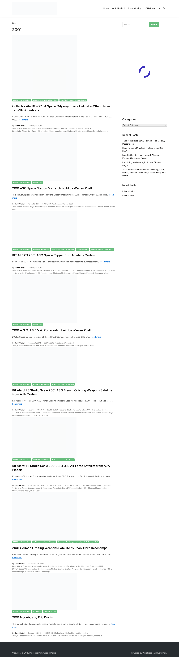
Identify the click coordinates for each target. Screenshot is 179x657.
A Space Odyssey (24, 346)
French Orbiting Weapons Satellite (75, 412)
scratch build (79, 206)
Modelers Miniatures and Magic (79, 131)
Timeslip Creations (100, 131)
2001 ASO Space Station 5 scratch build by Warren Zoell (52, 188)
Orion (95, 273)
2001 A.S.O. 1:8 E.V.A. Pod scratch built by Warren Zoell (51, 330)
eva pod (35, 346)
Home (106, 8)
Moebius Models (82, 249)
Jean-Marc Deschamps (96, 569)
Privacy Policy (134, 8)
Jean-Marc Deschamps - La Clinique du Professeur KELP (78, 542)
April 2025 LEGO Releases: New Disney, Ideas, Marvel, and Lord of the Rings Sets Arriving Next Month (144, 172)
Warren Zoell (37, 182)
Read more (23, 120)
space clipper (103, 273)
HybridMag (161, 653)
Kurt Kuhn (32, 131)
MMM (39, 131)
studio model (103, 206)
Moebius (90, 636)
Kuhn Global (19, 126)
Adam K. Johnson (27, 273)
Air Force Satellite (57, 488)
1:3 (13, 412)
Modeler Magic (48, 131)
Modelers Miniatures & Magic (42, 653)
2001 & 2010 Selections (21, 100)
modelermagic (60, 131)
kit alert (92, 412)
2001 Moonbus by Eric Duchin (33, 617)
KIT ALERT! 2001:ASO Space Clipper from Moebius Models (53, 255)
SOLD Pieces (150, 8)
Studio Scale (43, 415)
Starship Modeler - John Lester (102, 249)
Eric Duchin (37, 611)
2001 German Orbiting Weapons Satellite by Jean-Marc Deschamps (59, 548)
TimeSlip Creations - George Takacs (73, 100)
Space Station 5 (91, 206)
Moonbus (98, 636)
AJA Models (55, 412)
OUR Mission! (118, 8)
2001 (14, 131)
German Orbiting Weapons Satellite (72, 569)
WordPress (147, 653)
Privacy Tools (128, 195)
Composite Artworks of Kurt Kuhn (45, 100)
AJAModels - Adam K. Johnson (63, 249)
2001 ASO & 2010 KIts (41, 249)
